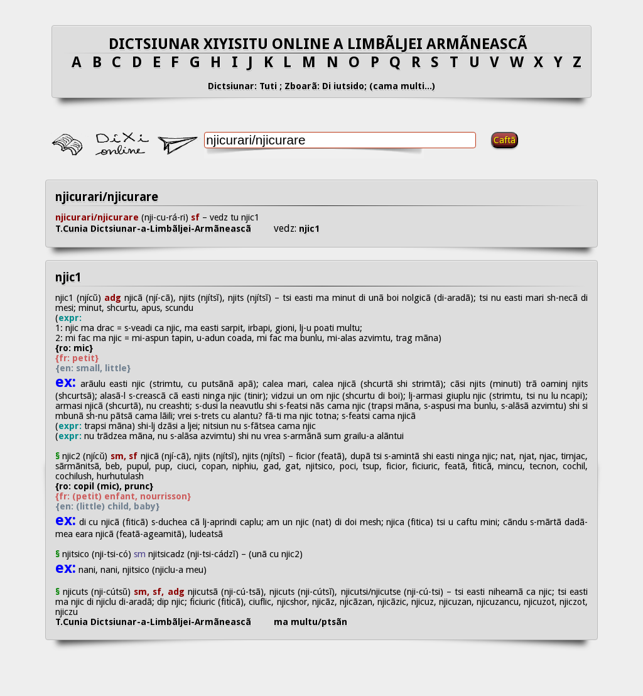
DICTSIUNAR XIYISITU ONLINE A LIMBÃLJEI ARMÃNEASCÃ (322, 44)
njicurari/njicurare (106, 197)
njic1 (308, 229)
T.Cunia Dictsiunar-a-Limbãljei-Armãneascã (164, 229)
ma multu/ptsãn (310, 622)
